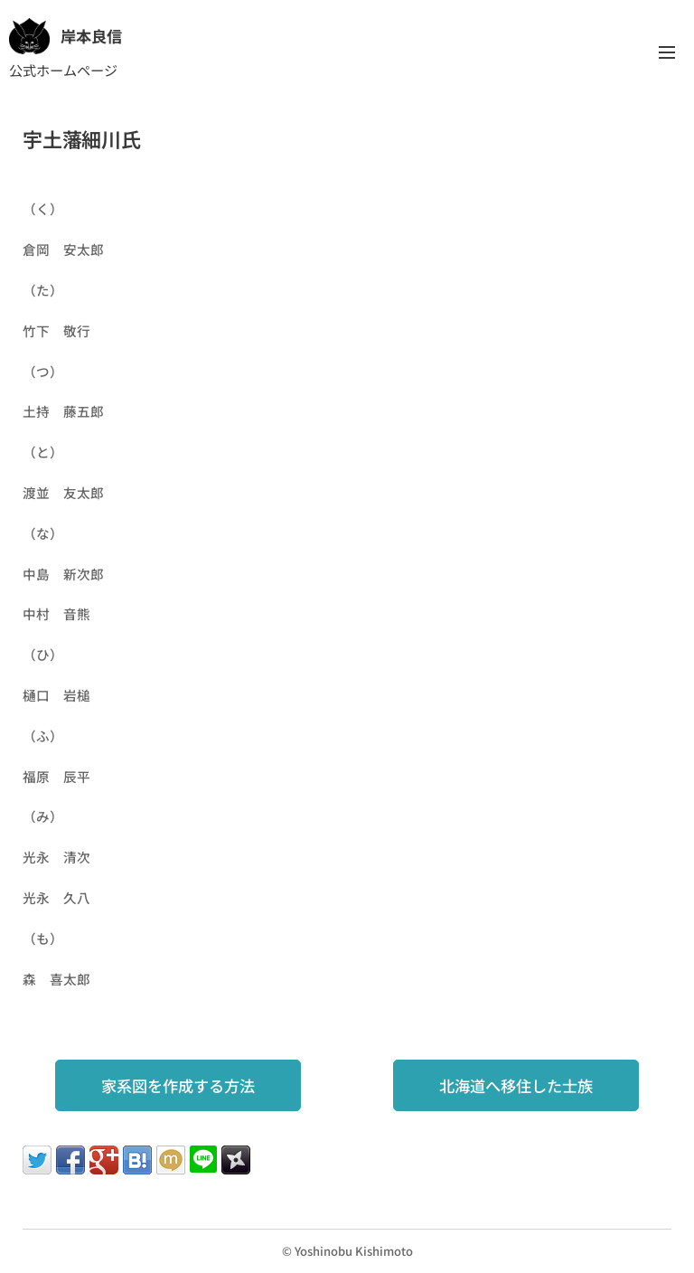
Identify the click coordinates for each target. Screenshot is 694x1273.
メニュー (667, 52)
